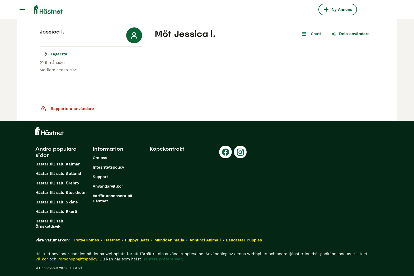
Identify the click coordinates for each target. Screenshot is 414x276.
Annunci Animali (205, 240)
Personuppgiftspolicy (77, 259)
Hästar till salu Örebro (57, 183)
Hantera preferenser (162, 259)
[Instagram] (240, 152)
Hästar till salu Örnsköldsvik (49, 224)
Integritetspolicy (108, 167)
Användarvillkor (108, 186)
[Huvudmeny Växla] (22, 9)
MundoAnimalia (169, 240)
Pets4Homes (86, 240)
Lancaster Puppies (244, 240)
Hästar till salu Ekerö (56, 211)
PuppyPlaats (137, 240)
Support (100, 176)
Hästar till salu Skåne (56, 202)
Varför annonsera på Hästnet (112, 198)
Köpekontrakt (167, 149)
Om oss (100, 157)
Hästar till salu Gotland (58, 173)
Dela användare (351, 33)
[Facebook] (225, 152)
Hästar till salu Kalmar (57, 164)
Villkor (41, 259)
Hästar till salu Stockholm (61, 192)
